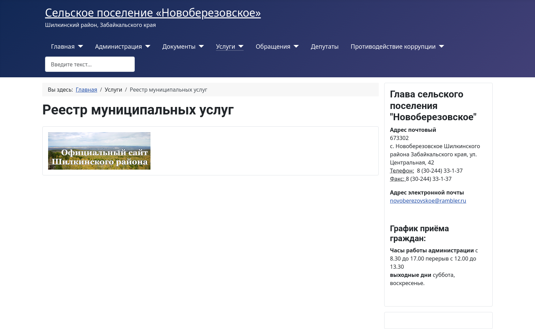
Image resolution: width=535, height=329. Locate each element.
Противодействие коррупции (393, 46)
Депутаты (324, 46)
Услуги (225, 46)
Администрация (118, 46)
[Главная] (79, 46)
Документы (179, 46)
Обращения (273, 46)
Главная (63, 46)
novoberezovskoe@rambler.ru (428, 200)
